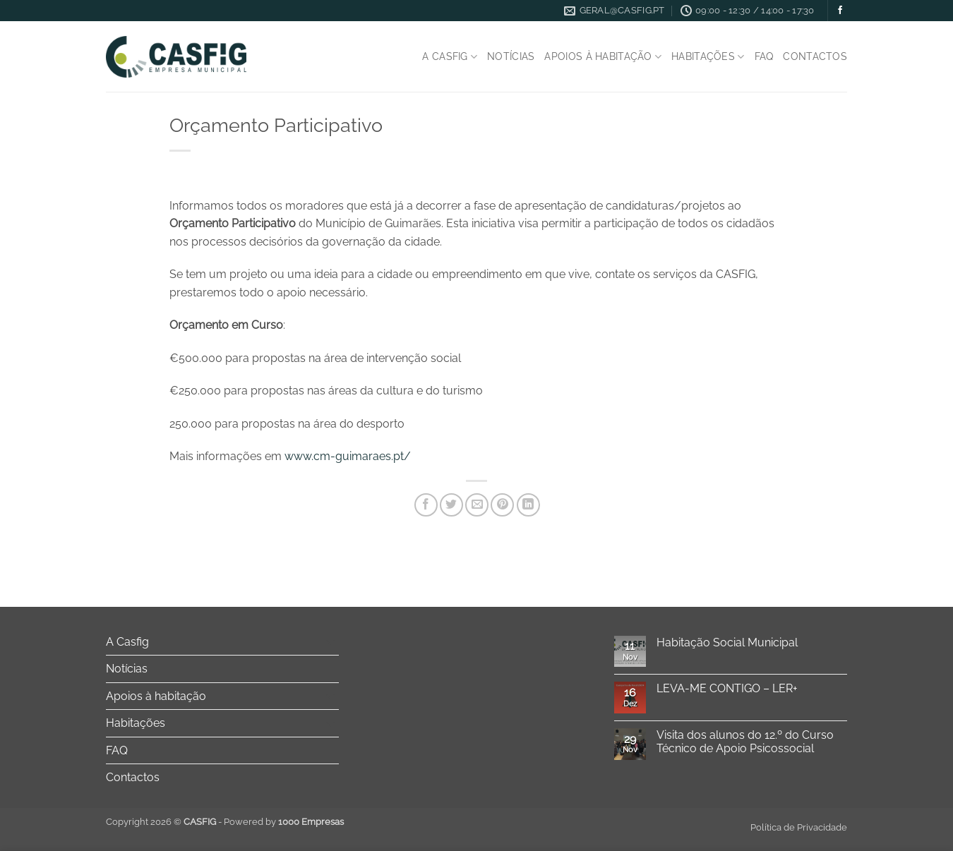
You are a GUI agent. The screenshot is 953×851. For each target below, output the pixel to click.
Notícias (510, 56)
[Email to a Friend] (477, 505)
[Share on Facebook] (426, 505)
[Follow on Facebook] (840, 11)
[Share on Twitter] (451, 505)
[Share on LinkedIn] (528, 505)
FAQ (764, 56)
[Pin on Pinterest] (502, 505)
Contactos (815, 56)
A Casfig (449, 57)
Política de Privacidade (798, 827)
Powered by (284, 821)
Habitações (707, 57)
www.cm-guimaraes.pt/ (347, 456)
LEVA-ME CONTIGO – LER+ (727, 688)
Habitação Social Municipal (727, 642)
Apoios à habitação (602, 57)
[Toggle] (330, 641)
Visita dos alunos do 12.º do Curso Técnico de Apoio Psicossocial (745, 741)
